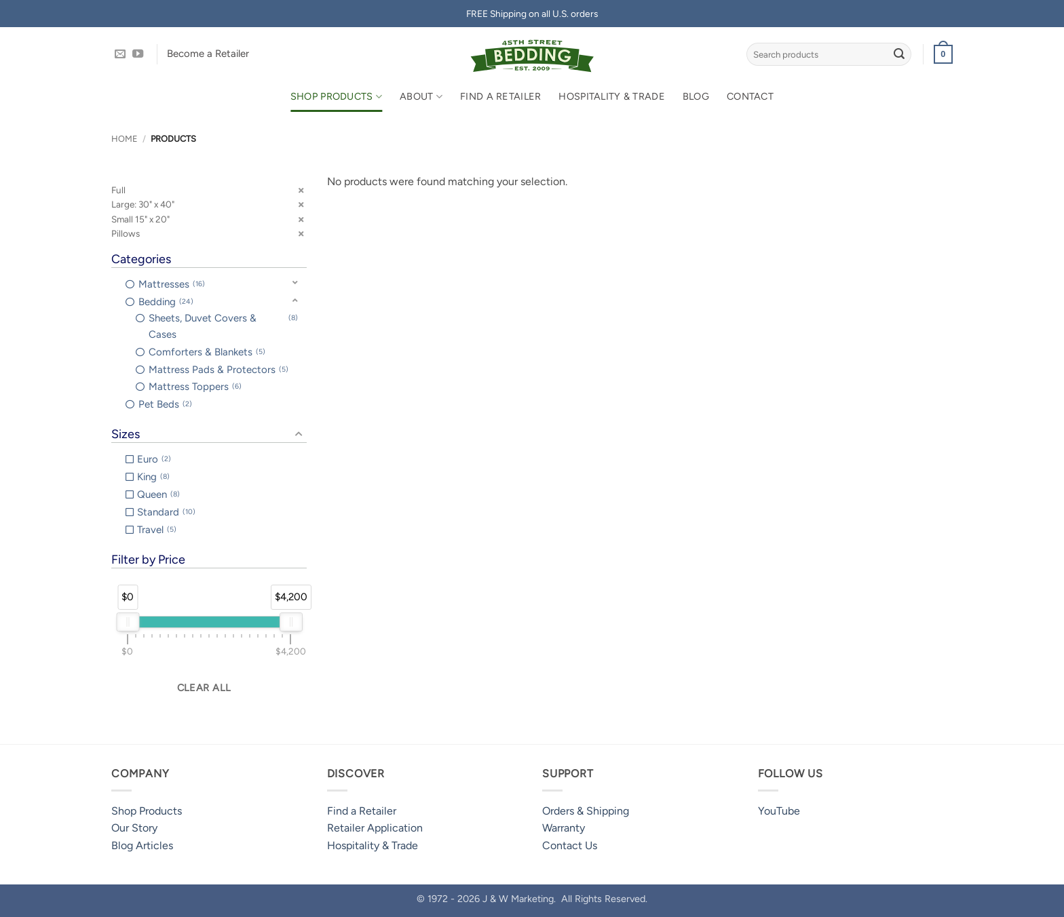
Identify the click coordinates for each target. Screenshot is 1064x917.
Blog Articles (142, 845)
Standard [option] (166, 512)
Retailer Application (375, 827)
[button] (943, 54)
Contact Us (569, 845)
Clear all (204, 688)
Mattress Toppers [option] (195, 386)
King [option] (153, 477)
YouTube (779, 810)
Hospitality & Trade (611, 96)
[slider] (127, 621)
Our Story (134, 827)
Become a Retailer (208, 53)
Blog (696, 96)
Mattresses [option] (171, 284)
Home (124, 139)
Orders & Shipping (585, 810)
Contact (750, 96)
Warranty (563, 827)
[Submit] (899, 54)
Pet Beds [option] (165, 404)
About (421, 96)
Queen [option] (158, 494)
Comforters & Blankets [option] (207, 352)
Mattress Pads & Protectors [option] (218, 370)
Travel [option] (156, 530)
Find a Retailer (500, 96)
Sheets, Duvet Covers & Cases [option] (224, 325)
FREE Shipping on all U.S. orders (532, 13)
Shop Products (336, 96)
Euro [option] (154, 459)
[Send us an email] (120, 54)
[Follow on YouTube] (137, 54)
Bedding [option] (165, 302)
